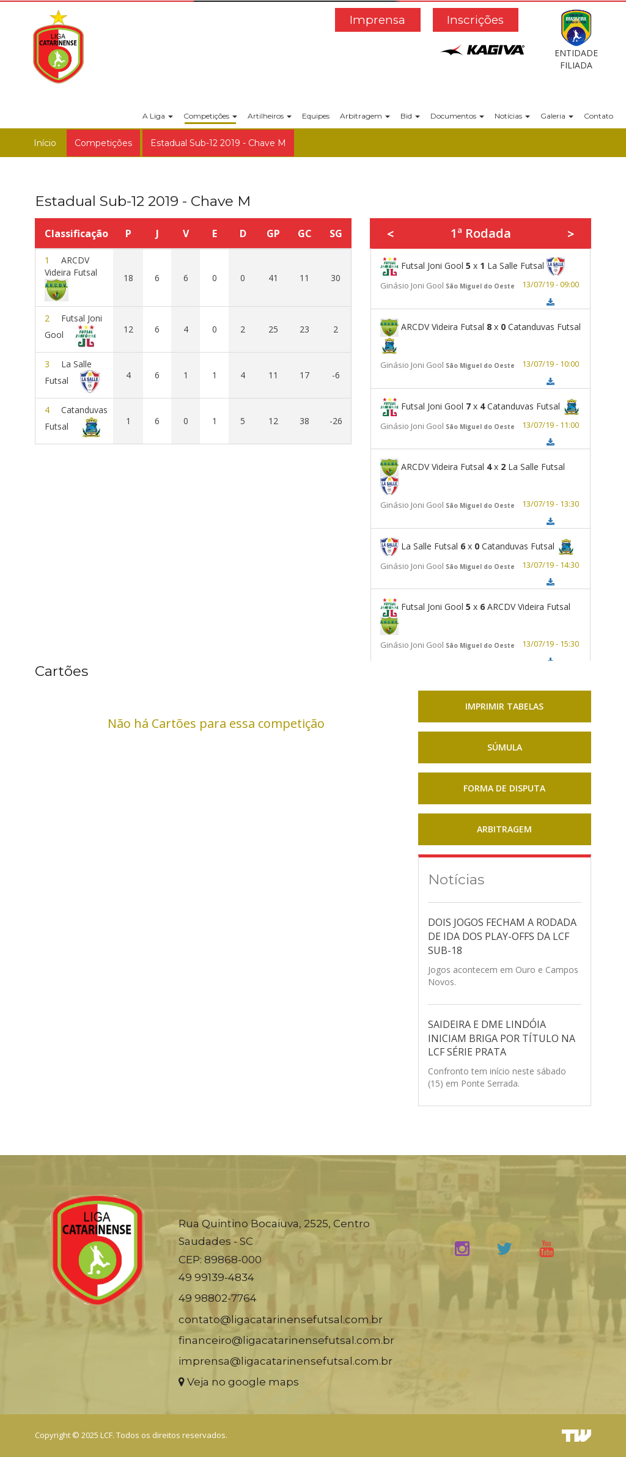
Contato (598, 115)
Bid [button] (410, 115)
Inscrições (475, 20)
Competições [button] (210, 115)
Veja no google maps (239, 1382)
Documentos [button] (457, 115)
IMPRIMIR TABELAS (504, 706)
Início (45, 143)
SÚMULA (504, 747)
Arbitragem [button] (365, 115)
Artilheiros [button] (270, 115)
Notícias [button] (512, 115)
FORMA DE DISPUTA (504, 788)
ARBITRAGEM (504, 829)
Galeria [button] (556, 115)
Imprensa (377, 20)
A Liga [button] (157, 115)
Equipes (316, 115)
